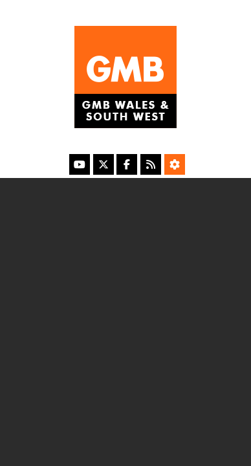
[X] (103, 164)
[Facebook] (126, 164)
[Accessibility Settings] (174, 164)
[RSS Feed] (150, 164)
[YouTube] (79, 164)
